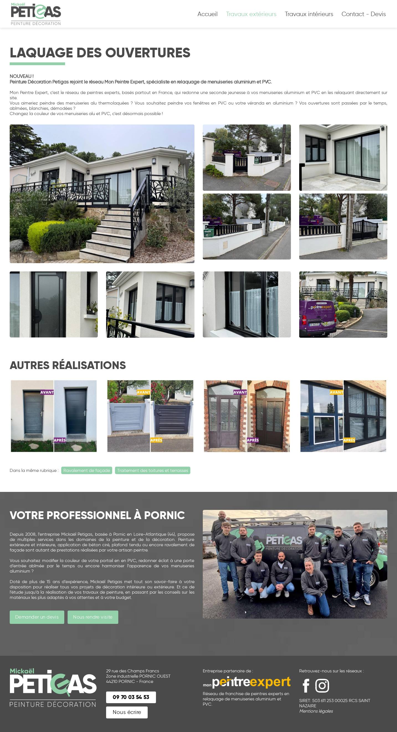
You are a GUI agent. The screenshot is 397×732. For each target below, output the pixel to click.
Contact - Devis (364, 14)
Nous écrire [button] (127, 712)
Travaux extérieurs (251, 14)
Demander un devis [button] (37, 617)
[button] (131, 697)
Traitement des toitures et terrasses (152, 470)
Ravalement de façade (86, 470)
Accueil (208, 14)
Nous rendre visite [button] (93, 617)
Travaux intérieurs (309, 14)
